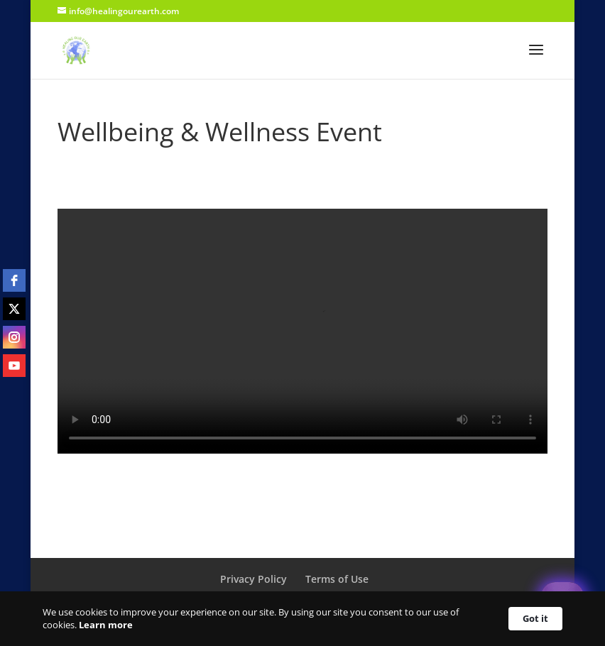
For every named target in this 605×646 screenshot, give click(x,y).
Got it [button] (535, 618)
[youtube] (14, 365)
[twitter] (14, 308)
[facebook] (14, 280)
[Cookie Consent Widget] (302, 618)
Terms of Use (337, 579)
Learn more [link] (106, 624)
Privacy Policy (253, 579)
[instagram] (14, 337)
